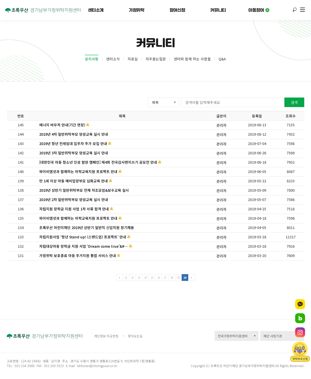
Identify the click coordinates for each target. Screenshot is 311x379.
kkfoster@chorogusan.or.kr (97, 365)
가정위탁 (136, 10)
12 (132, 277)
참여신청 (177, 10)
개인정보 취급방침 (106, 336)
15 (152, 277)
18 (171, 277)
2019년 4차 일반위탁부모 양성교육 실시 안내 (73, 134)
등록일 (257, 115)
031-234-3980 (24, 365)
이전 (119, 277)
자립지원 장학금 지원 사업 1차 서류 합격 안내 (74, 208)
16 (158, 277)
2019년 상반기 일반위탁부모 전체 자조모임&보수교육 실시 (84, 190)
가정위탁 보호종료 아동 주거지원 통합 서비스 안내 (77, 255)
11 (126, 277)
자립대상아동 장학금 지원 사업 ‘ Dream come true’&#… (83, 246)
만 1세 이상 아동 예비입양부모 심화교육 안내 (73, 180)
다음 (191, 277)
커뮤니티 (218, 10)
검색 (294, 102)
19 (178, 277)
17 (165, 277)
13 (139, 277)
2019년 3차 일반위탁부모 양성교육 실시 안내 (73, 152)
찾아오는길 (135, 336)
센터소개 (96, 10)
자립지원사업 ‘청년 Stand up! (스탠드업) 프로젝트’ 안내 (82, 236)
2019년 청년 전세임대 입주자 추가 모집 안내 (73, 143)
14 (145, 277)
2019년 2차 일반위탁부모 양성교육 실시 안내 (73, 199)
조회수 (291, 115)
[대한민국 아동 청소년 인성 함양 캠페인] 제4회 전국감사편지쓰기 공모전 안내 (98, 162)
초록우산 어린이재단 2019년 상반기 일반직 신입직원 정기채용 (86, 227)
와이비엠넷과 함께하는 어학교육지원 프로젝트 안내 (78, 171)
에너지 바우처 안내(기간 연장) (62, 124)
